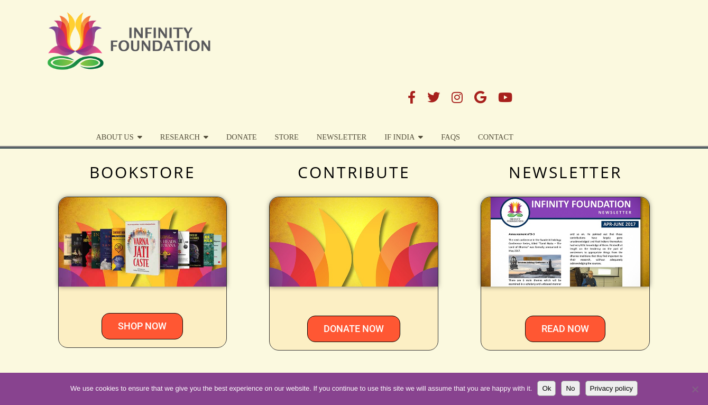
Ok (546, 388)
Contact (648, 56)
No (570, 388)
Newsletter (494, 56)
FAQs (603, 56)
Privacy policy (611, 388)
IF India (552, 56)
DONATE (394, 56)
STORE (439, 56)
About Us (267, 56)
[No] (694, 389)
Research (332, 56)
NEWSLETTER (565, 172)
